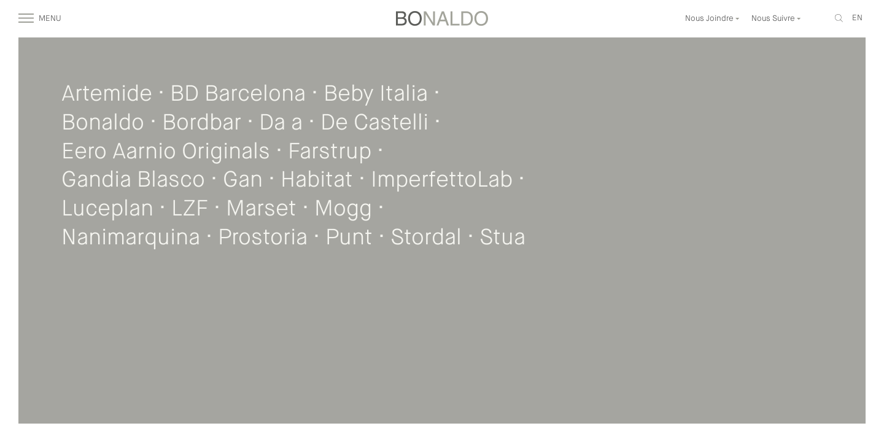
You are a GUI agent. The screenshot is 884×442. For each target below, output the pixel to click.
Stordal (426, 238)
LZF (189, 209)
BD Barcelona (238, 94)
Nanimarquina (130, 238)
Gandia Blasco (133, 180)
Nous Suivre (776, 19)
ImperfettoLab (442, 180)
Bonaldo (102, 123)
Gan (243, 180)
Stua (502, 238)
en (857, 18)
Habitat (317, 180)
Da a (281, 123)
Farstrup (329, 152)
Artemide (106, 94)
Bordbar (201, 123)
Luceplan (107, 209)
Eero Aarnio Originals (165, 152)
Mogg (343, 209)
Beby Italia (376, 94)
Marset (261, 209)
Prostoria (263, 238)
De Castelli (374, 123)
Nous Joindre (712, 19)
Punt (349, 238)
